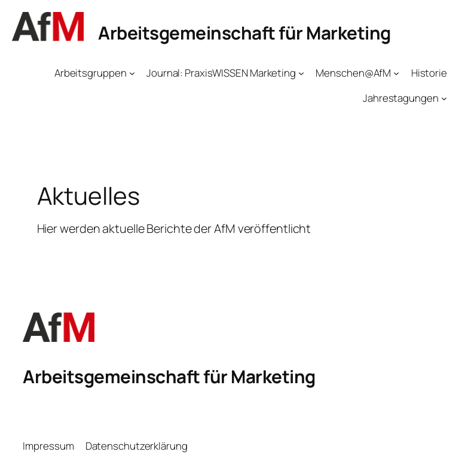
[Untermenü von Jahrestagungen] (444, 98)
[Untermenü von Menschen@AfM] (396, 72)
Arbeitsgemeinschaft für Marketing (244, 32)
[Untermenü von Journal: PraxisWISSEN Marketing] (301, 72)
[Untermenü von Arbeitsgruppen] (132, 72)
